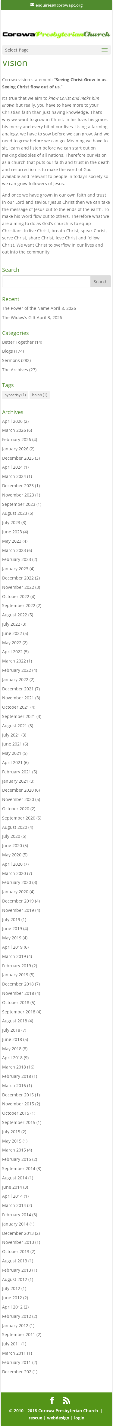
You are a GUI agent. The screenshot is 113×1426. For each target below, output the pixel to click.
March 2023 (14, 550)
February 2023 (16, 559)
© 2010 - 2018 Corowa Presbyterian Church (54, 1410)
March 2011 (14, 1353)
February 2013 (16, 1270)
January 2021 (15, 781)
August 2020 (14, 827)
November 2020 (18, 799)
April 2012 (12, 1307)
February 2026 (16, 439)
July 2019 (11, 919)
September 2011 (18, 1334)
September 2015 (18, 1122)
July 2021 (11, 735)
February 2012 (16, 1316)
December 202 (16, 1371)
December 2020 (18, 790)
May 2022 (11, 642)
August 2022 (14, 615)
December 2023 (18, 485)
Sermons (11, 360)
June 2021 (12, 744)
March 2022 (14, 661)
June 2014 (12, 1187)
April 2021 (12, 762)
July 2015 (11, 1131)
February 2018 (16, 1076)
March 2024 (14, 476)
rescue (36, 1418)
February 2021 (16, 772)
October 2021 (15, 707)
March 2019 (14, 956)
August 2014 (14, 1178)
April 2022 (12, 651)
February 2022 (16, 670)
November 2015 (18, 1104)
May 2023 (11, 541)
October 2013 (15, 1251)
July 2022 (11, 624)
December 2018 (18, 984)
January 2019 (15, 974)
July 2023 (11, 522)
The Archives (15, 369)
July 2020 (11, 836)
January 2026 (15, 449)
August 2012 (14, 1279)
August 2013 (14, 1261)
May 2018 (11, 1048)
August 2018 (14, 1021)
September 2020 (18, 818)
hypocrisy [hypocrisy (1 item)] (15, 394)
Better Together (18, 342)
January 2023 (15, 568)
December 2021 (18, 689)
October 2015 (15, 1113)
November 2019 (18, 910)
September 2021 (18, 716)
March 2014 (14, 1205)
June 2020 (12, 845)
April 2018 (12, 1057)
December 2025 (18, 458)
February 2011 (16, 1362)
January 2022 (15, 679)
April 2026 (12, 421)
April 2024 (12, 467)
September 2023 (18, 504)
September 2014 (18, 1168)
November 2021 (18, 698)
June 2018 (12, 1039)
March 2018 (14, 1067)
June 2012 (12, 1297)
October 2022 (15, 596)
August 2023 (14, 513)
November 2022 (18, 587)
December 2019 (18, 901)
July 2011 (11, 1344)
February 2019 (16, 965)
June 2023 (12, 532)
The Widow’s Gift (19, 317)
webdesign (58, 1418)
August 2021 (14, 725)
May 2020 (11, 855)
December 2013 (18, 1233)
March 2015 (14, 1150)
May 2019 (11, 938)
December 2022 (18, 578)
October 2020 (15, 808)
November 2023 (18, 495)
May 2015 (11, 1141)
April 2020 (12, 864)
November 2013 (18, 1242)
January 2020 (15, 891)
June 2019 (12, 928)
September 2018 (18, 1012)
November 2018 (18, 993)
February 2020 (16, 882)
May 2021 (11, 753)
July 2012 (11, 1288)
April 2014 (12, 1196)
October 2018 (15, 1002)
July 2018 (11, 1030)
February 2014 (16, 1214)
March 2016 (14, 1085)
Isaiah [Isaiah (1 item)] (39, 394)
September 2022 (18, 605)
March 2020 (14, 873)
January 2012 (15, 1325)
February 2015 (16, 1159)
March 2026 (14, 430)
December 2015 (18, 1095)
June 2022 (12, 633)
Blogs (7, 351)
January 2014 (15, 1224)
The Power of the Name (25, 308)
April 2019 (12, 947)
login (79, 1418)
